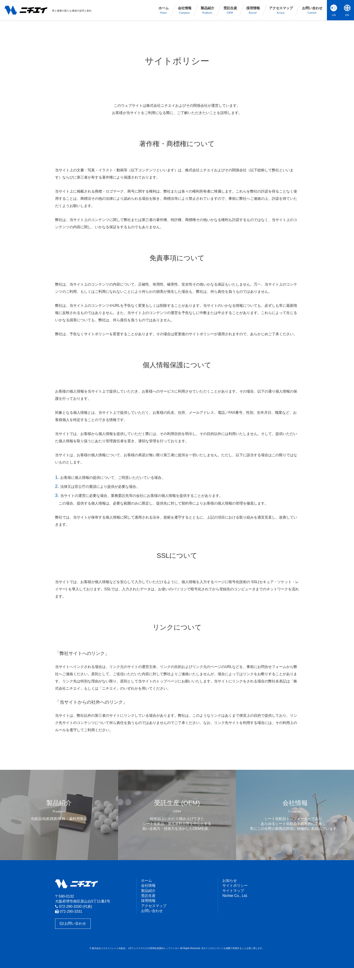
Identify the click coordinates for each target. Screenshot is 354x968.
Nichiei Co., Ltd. (235, 896)
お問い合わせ (73, 923)
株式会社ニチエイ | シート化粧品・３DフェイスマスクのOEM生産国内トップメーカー (26, 10)
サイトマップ (233, 891)
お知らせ (229, 880)
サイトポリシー (235, 885)
